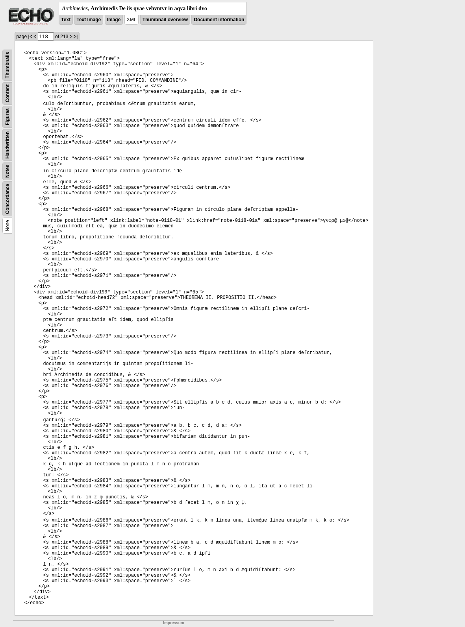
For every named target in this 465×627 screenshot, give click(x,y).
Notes (7, 171)
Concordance (7, 199)
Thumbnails (7, 65)
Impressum (173, 623)
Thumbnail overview (165, 19)
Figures (7, 116)
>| (76, 36)
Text (65, 19)
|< (30, 36)
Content (7, 93)
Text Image (88, 19)
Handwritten (7, 145)
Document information (219, 19)
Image (114, 19)
